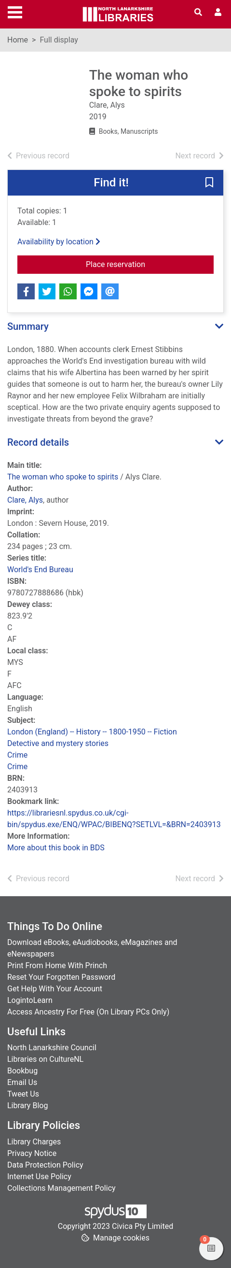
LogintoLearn (30, 1000)
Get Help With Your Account (54, 988)
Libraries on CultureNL (45, 1059)
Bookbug (22, 1070)
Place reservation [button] (150, 263)
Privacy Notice (31, 1153)
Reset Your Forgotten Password (61, 977)
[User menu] (218, 12)
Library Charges (34, 1141)
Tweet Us (23, 1094)
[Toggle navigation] (15, 11)
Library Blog (27, 1105)
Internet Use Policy (39, 1176)
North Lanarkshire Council (51, 1047)
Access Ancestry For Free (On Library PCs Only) (88, 1011)
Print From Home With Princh (57, 965)
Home (17, 39)
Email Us (22, 1082)
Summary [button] (28, 326)
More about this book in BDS (56, 847)
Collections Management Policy (61, 1188)
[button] (209, 183)
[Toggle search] (198, 12)
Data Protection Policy (45, 1164)
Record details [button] (38, 442)
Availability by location (58, 241)
